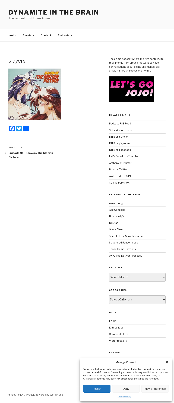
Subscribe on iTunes (120, 130)
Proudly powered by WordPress (44, 394)
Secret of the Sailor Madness (126, 236)
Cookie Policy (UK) (119, 182)
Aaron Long (116, 203)
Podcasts (65, 35)
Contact (46, 35)
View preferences (155, 388)
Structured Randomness (123, 242)
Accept (97, 388)
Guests (29, 35)
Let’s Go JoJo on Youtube (123, 156)
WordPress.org (118, 340)
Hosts (12, 35)
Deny (126, 388)
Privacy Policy (15, 394)
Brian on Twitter (118, 169)
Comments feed (118, 334)
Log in (112, 320)
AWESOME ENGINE (120, 175)
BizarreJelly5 (116, 216)
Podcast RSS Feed (120, 123)
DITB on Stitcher (119, 136)
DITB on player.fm (119, 143)
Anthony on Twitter (120, 162)
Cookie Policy (124, 396)
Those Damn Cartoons (122, 249)
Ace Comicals (117, 209)
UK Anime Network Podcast (125, 255)
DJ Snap (113, 222)
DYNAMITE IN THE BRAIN (53, 12)
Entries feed (116, 327)
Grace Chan (116, 229)
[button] (167, 362)
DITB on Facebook (120, 149)
